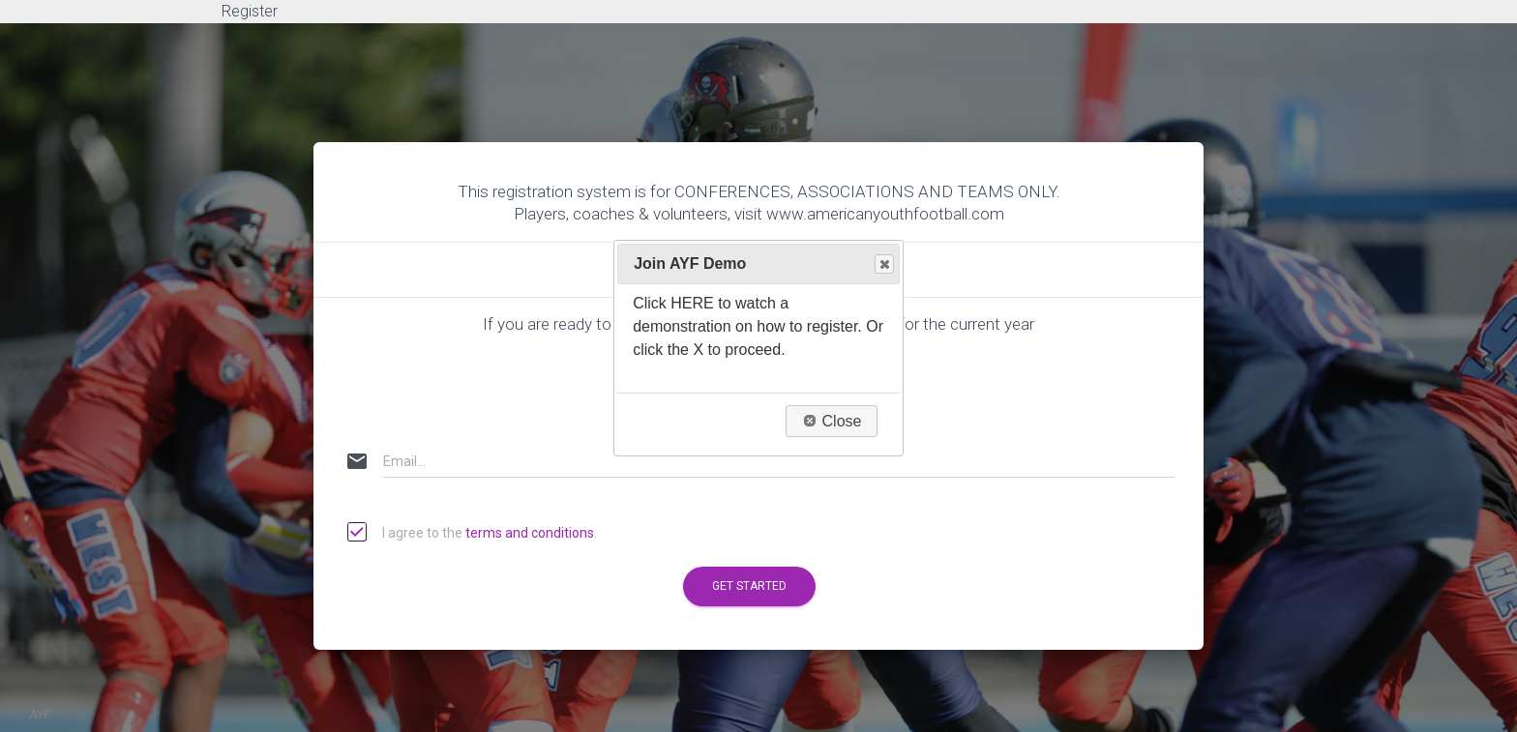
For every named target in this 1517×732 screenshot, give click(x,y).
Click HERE (673, 303)
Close (883, 264)
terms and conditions (529, 533)
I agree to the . (473, 533)
